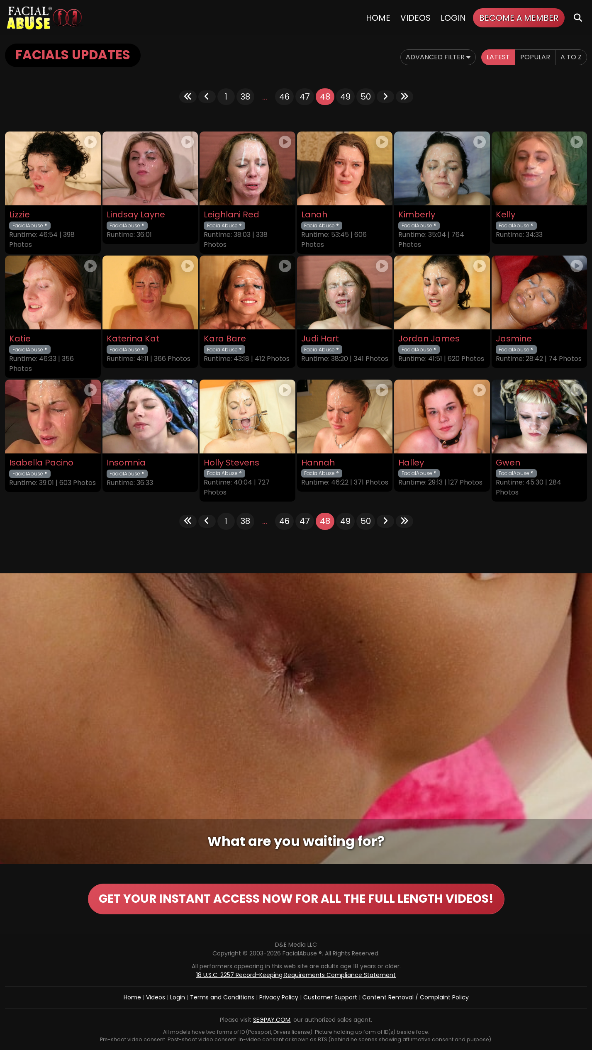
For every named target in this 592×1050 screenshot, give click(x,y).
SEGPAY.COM (271, 1020)
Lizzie (19, 215)
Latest (498, 57)
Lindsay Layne (136, 215)
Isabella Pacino (41, 463)
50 (366, 96)
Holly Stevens (231, 463)
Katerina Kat (133, 339)
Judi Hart (320, 339)
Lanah (314, 215)
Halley (411, 463)
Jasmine (514, 339)
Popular (535, 57)
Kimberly (416, 215)
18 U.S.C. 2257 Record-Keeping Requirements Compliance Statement (296, 975)
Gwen (508, 463)
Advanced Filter (438, 57)
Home (378, 18)
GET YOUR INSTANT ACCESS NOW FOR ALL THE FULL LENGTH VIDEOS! (296, 899)
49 (345, 96)
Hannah (318, 463)
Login (453, 18)
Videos (415, 18)
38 (245, 96)
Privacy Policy (278, 997)
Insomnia (126, 463)
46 (284, 96)
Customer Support (330, 997)
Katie (20, 339)
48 (325, 96)
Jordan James (429, 339)
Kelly (505, 215)
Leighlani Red (231, 215)
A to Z (571, 57)
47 (305, 96)
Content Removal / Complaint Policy (415, 997)
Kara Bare (225, 339)
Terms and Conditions (222, 997)
